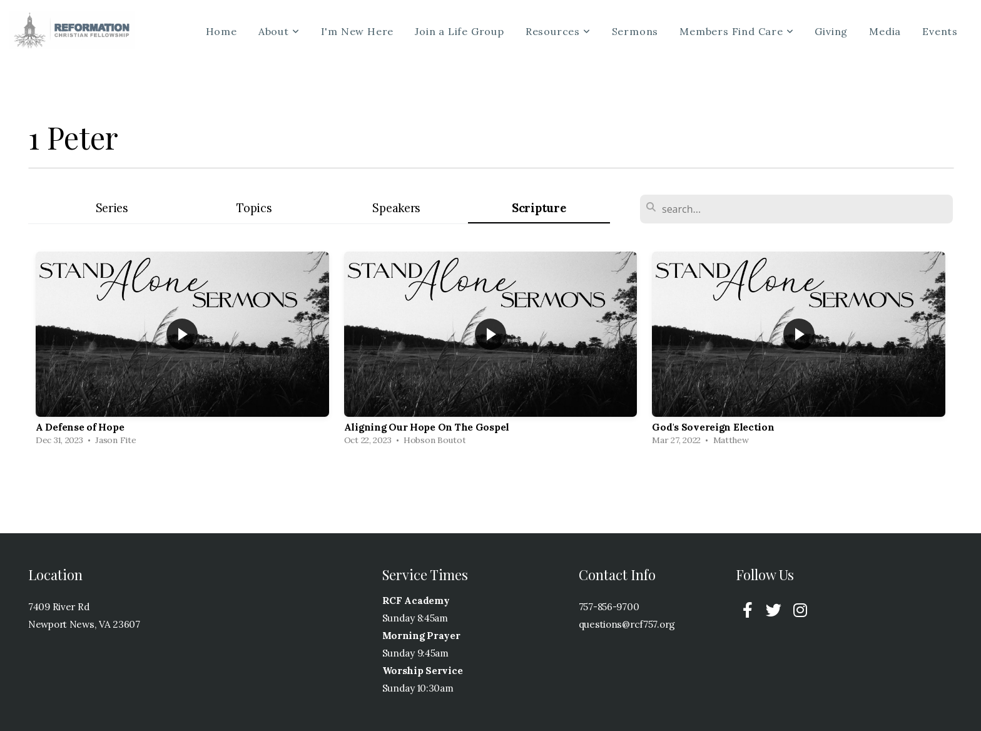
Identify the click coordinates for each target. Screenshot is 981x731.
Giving (831, 31)
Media (885, 31)
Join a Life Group (459, 31)
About (279, 31)
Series (112, 208)
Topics (254, 208)
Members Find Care (736, 31)
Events (940, 31)
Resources (558, 31)
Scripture (539, 208)
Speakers (396, 208)
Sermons (635, 31)
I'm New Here (357, 31)
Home (221, 31)
